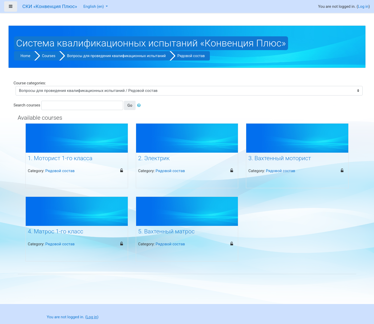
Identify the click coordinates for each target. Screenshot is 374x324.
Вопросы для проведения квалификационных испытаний (116, 56)
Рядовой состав (191, 56)
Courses (48, 56)
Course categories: (30, 83)
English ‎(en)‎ (94, 6)
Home (25, 56)
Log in (363, 6)
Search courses (27, 105)
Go (129, 105)
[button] (140, 105)
